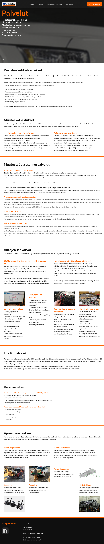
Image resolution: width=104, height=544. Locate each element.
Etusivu (32, 4)
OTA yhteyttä (94, 4)
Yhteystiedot (69, 4)
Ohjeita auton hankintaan (54, 4)
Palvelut (40, 4)
